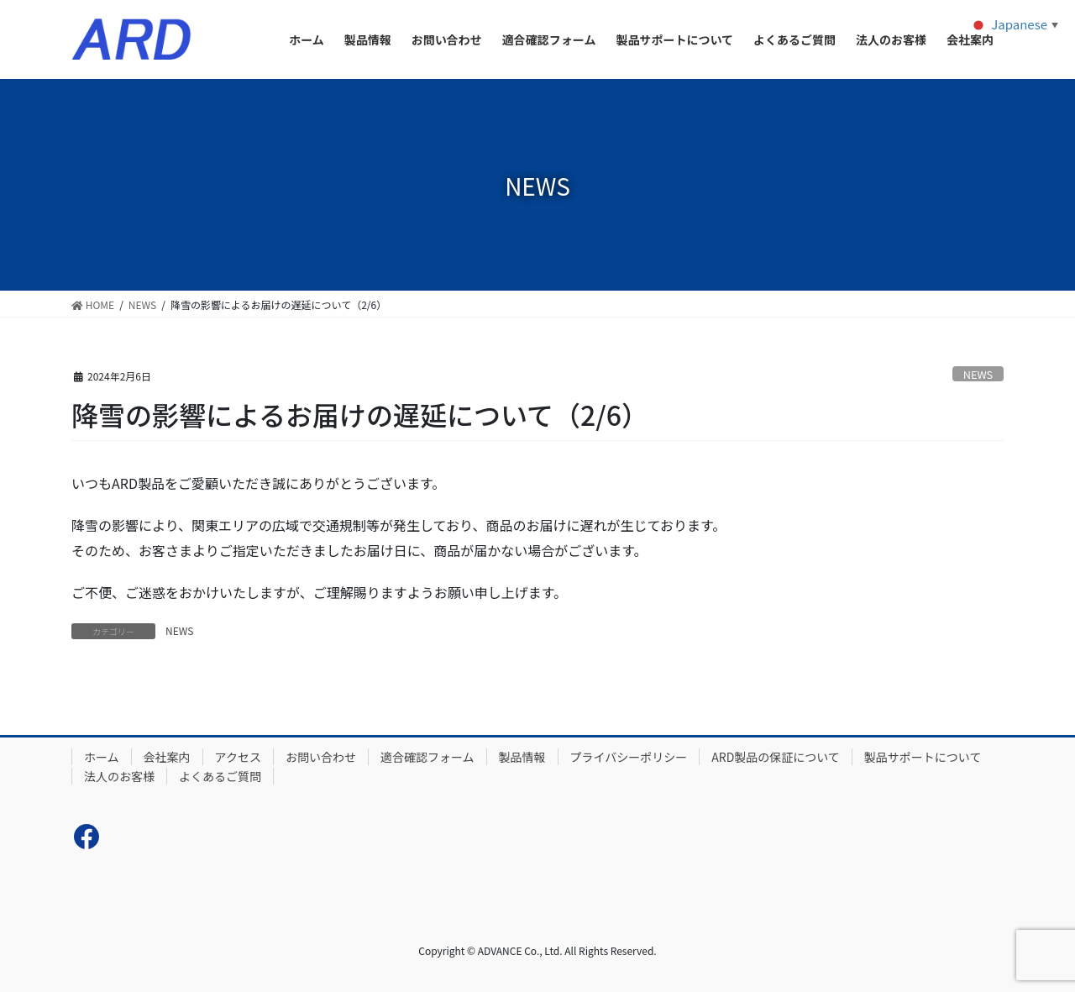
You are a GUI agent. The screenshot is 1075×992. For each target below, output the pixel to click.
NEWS (978, 374)
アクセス (238, 756)
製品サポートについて (923, 756)
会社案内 (167, 756)
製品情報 (522, 756)
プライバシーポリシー (629, 756)
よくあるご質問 (220, 776)
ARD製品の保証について (775, 756)
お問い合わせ (321, 756)
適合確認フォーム (427, 756)
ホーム (101, 756)
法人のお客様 (119, 776)
